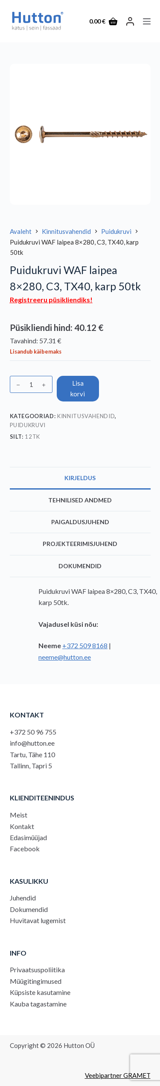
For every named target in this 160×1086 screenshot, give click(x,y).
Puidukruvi (28, 425)
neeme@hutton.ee (64, 657)
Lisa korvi (77, 388)
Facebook (25, 848)
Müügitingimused (35, 981)
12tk (32, 436)
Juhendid (23, 898)
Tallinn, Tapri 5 (31, 765)
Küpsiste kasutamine (40, 992)
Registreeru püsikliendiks (50, 299)
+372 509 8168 (85, 645)
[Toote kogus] (31, 384)
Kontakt (22, 826)
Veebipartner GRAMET (118, 1075)
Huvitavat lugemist (38, 920)
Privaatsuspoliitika (37, 969)
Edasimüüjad (28, 837)
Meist (18, 815)
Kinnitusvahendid (86, 416)
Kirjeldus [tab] (80, 477)
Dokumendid (29, 909)
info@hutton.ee (32, 743)
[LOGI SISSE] (130, 21)
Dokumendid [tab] (80, 566)
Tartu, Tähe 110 (32, 754)
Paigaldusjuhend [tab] (80, 521)
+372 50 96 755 (33, 732)
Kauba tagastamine (38, 1004)
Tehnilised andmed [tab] (80, 500)
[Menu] (147, 21)
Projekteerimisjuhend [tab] (80, 543)
